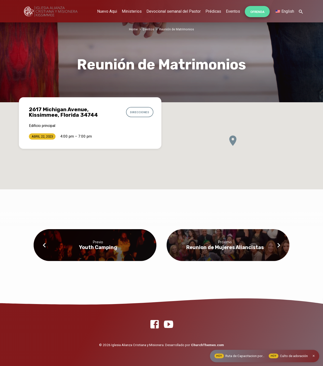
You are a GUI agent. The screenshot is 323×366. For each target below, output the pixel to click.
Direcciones (139, 112)
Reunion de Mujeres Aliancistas (225, 247)
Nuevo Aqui (107, 11)
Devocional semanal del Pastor (173, 11)
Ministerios (132, 11)
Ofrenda (257, 12)
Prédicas (213, 11)
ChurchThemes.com (207, 345)
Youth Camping (98, 247)
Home (133, 29)
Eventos (233, 11)
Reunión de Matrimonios (176, 29)
